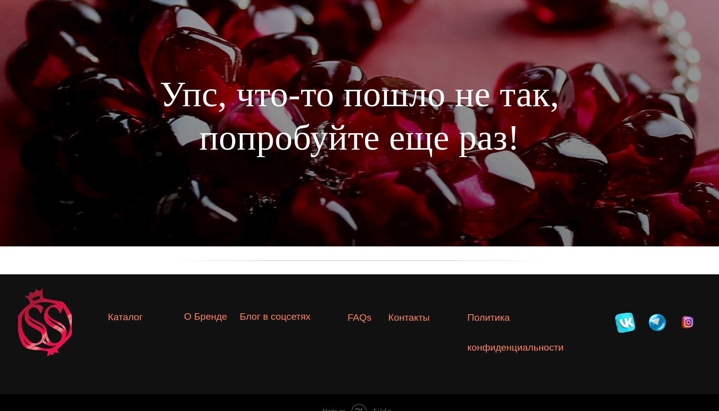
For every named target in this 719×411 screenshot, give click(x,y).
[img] (625, 323)
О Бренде (205, 316)
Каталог (125, 317)
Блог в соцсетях (275, 316)
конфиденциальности (515, 347)
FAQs (359, 317)
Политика (488, 317)
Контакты (409, 317)
